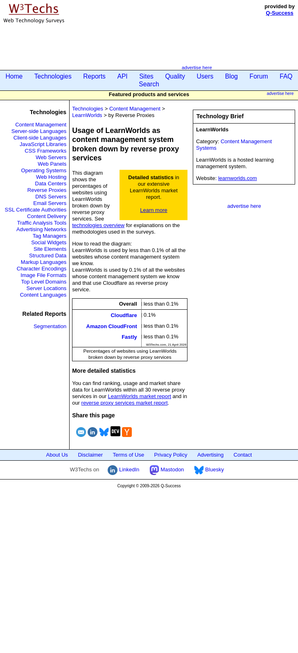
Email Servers (49, 203)
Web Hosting (51, 177)
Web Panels (52, 164)
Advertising (210, 455)
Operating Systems (44, 170)
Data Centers (51, 183)
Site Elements (50, 249)
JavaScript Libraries (43, 144)
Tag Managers (49, 236)
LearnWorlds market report (139, 396)
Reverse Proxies (46, 190)
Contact (243, 455)
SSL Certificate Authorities (36, 210)
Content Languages (43, 295)
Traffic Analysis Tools (41, 223)
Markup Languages (43, 262)
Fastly (129, 336)
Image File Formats (43, 275)
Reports (94, 76)
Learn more (153, 210)
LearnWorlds (87, 115)
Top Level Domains (44, 282)
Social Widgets (48, 242)
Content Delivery (46, 216)
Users (205, 76)
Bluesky (209, 469)
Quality (175, 76)
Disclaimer (90, 455)
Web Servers (51, 157)
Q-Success (279, 13)
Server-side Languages (38, 131)
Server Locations (47, 288)
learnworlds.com (237, 178)
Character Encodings (41, 269)
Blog (231, 76)
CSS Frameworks (45, 151)
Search (149, 84)
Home (14, 76)
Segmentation (50, 326)
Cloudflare (124, 315)
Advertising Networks (41, 229)
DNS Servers (50, 197)
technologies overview (98, 225)
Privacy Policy (170, 455)
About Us (57, 455)
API (122, 76)
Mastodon (166, 469)
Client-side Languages (40, 138)
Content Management (40, 125)
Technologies (53, 76)
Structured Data (47, 255)
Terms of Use (128, 455)
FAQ (286, 76)
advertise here (197, 67)
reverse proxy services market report (124, 403)
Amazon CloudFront (111, 326)
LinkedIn (123, 469)
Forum (259, 76)
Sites (146, 76)
